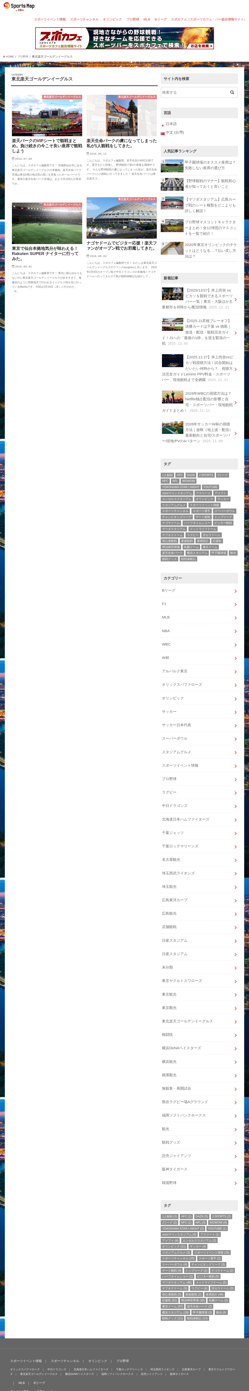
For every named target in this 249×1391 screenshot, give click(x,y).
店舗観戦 (169, 902)
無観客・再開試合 (176, 1056)
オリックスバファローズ (182, 670)
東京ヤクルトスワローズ (182, 953)
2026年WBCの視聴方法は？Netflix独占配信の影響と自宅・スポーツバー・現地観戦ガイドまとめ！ (197, 393)
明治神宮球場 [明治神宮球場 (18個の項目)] (171, 536)
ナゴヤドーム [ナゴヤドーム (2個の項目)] (171, 512)
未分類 (167, 940)
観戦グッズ (171, 1108)
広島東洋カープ (174, 876)
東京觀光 (169, 979)
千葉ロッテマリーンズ (180, 824)
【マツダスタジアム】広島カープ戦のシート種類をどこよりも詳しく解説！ (210, 204)
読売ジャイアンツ (176, 1121)
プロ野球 (132, 19)
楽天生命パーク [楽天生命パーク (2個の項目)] (172, 542)
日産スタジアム (174, 915)
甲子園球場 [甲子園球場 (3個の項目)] (219, 542)
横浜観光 (169, 1031)
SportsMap (201, 1378)
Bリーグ (160, 19)
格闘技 (167, 1005)
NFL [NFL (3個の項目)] (175, 470)
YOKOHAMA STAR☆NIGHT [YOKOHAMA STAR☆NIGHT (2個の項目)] (180, 476)
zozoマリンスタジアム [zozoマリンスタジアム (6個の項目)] (177, 482)
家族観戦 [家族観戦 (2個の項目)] (187, 530)
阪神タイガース (174, 1134)
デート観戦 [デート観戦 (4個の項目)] (203, 506)
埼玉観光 (169, 863)
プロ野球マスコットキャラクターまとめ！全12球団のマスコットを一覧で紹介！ (210, 226)
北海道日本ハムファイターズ (185, 799)
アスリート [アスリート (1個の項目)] (203, 482)
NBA (165, 618)
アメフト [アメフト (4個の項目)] (220, 482)
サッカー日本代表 (176, 708)
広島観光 (169, 889)
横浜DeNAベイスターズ (181, 1018)
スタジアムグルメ (176, 734)
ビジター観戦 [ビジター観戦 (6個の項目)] (223, 512)
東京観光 (169, 966)
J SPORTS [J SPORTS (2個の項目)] (206, 464)
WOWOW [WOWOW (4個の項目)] (188, 470)
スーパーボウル (174, 721)
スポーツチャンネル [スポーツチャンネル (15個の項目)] (175, 500)
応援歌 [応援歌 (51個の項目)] (217, 530)
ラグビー (169, 773)
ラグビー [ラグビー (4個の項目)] (193, 524)
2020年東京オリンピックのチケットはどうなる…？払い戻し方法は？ (211, 248)
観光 (165, 1095)
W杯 (165, 644)
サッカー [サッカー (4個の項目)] (223, 488)
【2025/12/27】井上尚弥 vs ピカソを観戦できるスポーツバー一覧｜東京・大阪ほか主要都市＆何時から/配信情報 (197, 295)
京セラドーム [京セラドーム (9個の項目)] (211, 524)
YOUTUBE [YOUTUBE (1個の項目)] (211, 476)
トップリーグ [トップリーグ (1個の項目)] (223, 506)
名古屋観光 (171, 837)
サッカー (169, 695)
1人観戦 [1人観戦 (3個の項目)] (167, 464)
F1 (164, 592)
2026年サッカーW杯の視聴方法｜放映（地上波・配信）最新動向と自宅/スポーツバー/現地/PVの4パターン (197, 422)
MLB (146, 19)
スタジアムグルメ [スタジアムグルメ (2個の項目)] (174, 494)
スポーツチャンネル (84, 19)
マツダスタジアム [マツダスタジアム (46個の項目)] (174, 518)
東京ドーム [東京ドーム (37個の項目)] (210, 536)
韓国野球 (169, 1147)
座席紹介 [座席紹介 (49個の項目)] (203, 530)
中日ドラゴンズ (174, 786)
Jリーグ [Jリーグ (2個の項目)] (222, 464)
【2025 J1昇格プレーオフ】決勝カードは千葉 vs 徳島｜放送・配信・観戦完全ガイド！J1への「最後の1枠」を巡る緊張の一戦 (197, 326)
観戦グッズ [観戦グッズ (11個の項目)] (169, 548)
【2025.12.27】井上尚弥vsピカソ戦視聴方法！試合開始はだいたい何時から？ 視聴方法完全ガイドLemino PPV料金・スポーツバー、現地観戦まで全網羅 (197, 361)
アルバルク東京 (174, 657)
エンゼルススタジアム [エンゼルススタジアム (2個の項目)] (176, 488)
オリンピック (112, 19)
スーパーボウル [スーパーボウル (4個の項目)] (224, 500)
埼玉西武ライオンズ (178, 850)
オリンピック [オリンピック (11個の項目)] (204, 488)
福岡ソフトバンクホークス (184, 1082)
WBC (166, 631)
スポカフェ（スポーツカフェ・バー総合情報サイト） (209, 19)
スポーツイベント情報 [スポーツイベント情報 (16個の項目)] (204, 494)
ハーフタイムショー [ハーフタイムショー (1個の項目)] (197, 512)
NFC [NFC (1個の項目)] (165, 470)
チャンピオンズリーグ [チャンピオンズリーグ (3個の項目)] (176, 506)
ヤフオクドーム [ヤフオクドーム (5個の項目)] (172, 524)
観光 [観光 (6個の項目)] (233, 542)
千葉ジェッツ (173, 811)
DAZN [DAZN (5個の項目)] (191, 464)
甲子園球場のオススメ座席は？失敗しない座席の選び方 (210, 164)
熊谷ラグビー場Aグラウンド (185, 1069)
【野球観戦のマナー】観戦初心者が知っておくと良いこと (210, 182)
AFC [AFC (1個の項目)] (180, 464)
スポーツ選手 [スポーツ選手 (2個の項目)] (201, 500)
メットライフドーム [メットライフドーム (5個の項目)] (203, 518)
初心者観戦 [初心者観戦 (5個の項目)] (169, 530)
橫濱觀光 (169, 1044)
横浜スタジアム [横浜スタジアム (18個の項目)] (197, 542)
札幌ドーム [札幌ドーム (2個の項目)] (191, 536)
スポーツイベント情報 (50, 19)
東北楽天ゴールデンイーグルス (187, 992)
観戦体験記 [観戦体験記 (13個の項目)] (188, 548)
